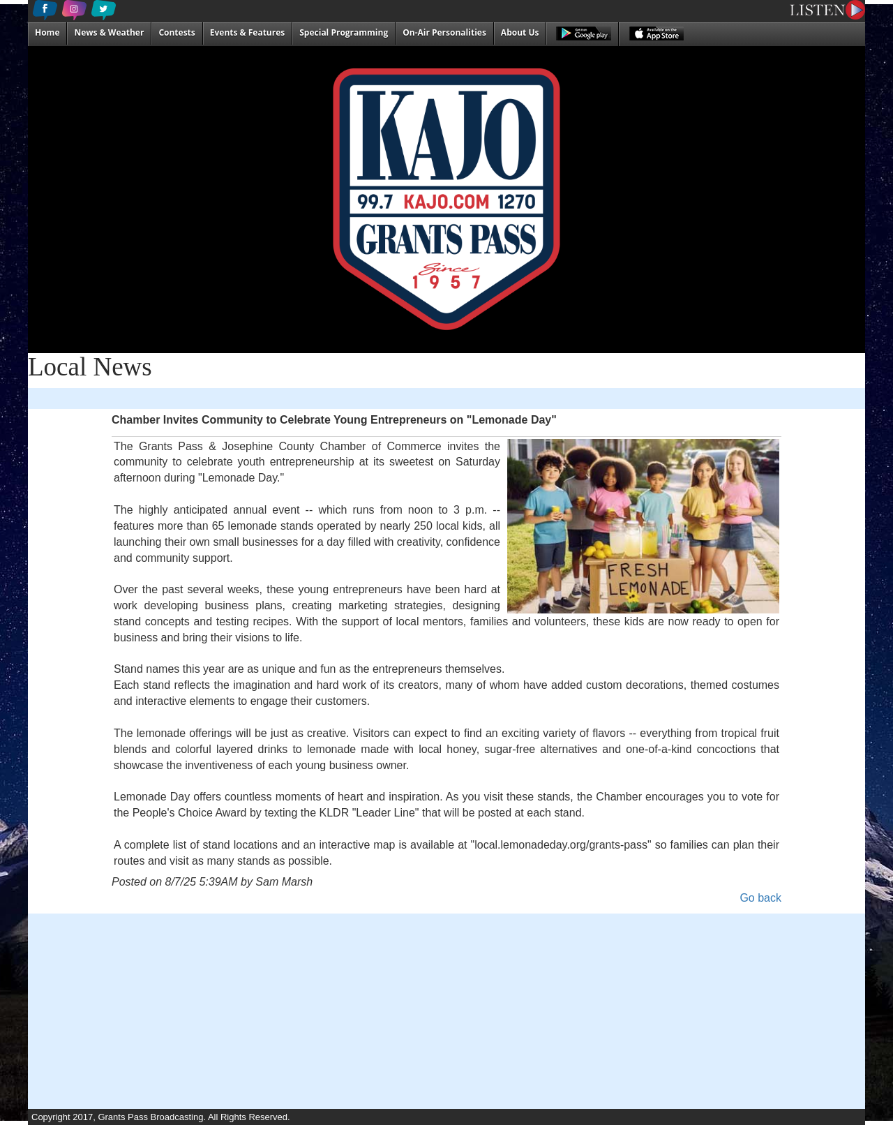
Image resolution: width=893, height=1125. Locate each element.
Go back (760, 898)
